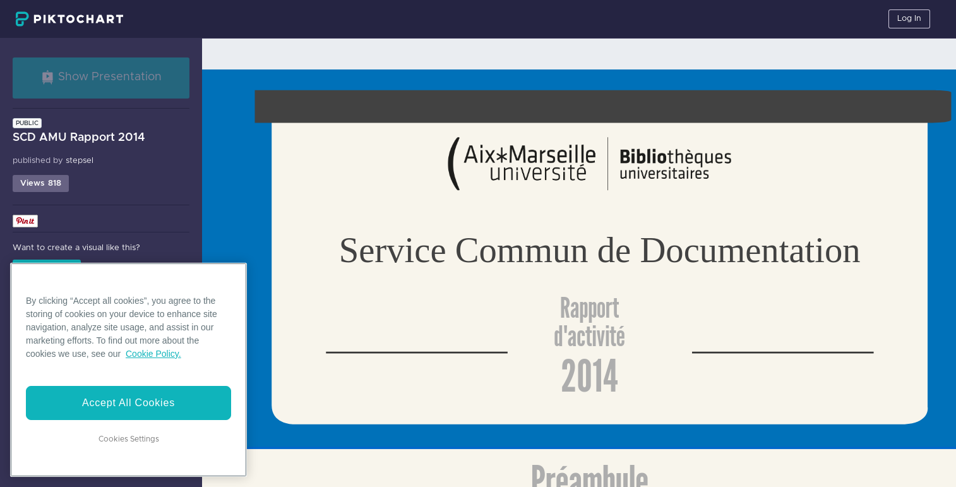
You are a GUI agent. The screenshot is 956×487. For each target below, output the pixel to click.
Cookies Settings (129, 439)
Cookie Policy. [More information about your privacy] (153, 354)
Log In (909, 19)
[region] (128, 370)
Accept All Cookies (128, 402)
